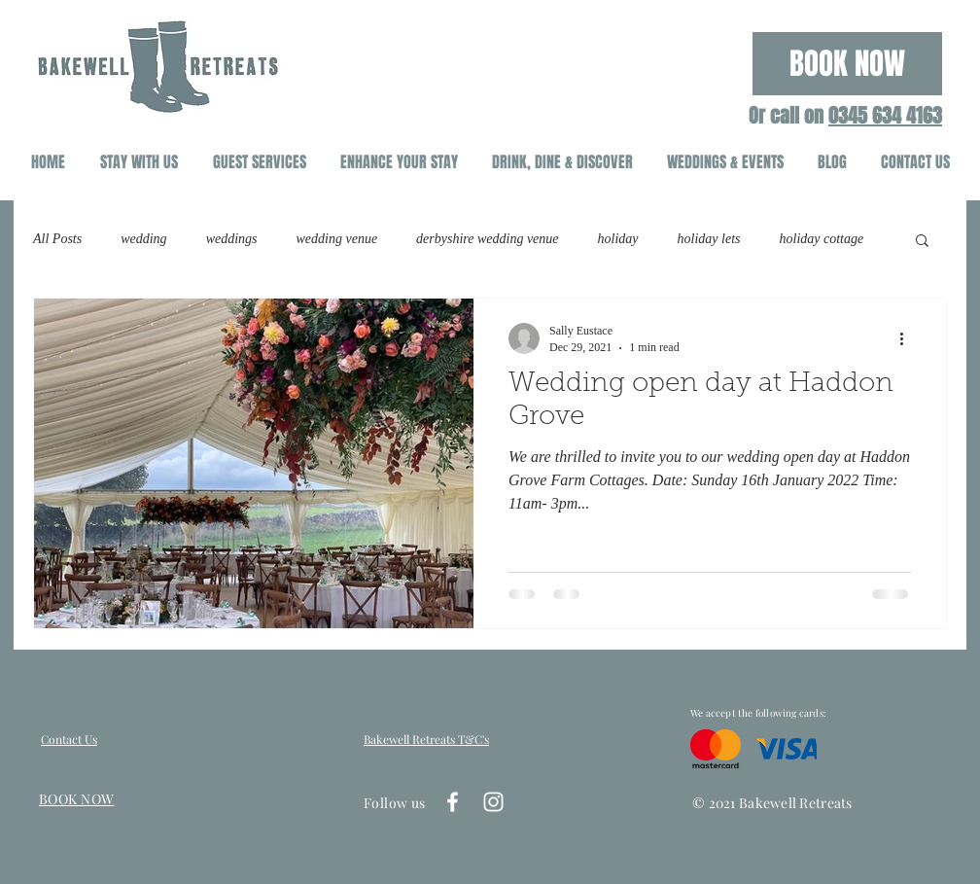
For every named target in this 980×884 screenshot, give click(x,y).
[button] (922, 241)
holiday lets (709, 238)
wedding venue (337, 238)
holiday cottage (822, 238)
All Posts (57, 238)
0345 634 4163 (885, 115)
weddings (232, 238)
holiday (618, 238)
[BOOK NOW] (847, 63)
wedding (143, 238)
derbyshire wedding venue (487, 238)
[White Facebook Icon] (452, 802)
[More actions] (908, 338)
